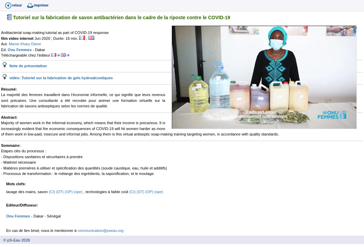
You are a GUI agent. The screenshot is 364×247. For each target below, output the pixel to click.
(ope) (79, 192)
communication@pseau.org (101, 230)
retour (17, 5)
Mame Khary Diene (25, 44)
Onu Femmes (20, 50)
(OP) (69, 192)
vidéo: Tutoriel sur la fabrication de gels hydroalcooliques (60, 78)
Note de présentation (27, 66)
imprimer (41, 5)
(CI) (52, 192)
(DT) (60, 192)
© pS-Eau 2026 (15, 240)
